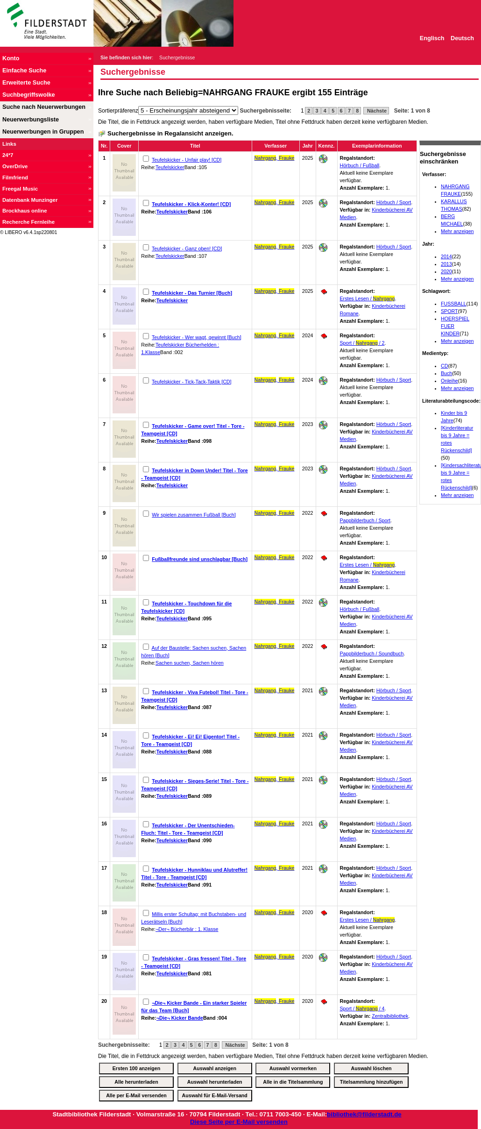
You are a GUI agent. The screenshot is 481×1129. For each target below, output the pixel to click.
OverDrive (15, 166)
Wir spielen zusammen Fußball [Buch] (193, 515)
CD (444, 366)
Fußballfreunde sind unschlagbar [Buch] (200, 559)
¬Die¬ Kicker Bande (179, 1018)
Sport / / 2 (362, 343)
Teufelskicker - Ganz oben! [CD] (187, 248)
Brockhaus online (24, 210)
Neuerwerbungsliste (30, 119)
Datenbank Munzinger (29, 200)
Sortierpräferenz (118, 110)
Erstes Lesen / (367, 298)
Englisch (432, 38)
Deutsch (462, 38)
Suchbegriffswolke (28, 95)
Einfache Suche (24, 70)
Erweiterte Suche (26, 82)
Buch (446, 373)
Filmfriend (15, 177)
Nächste (376, 111)
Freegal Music (20, 189)
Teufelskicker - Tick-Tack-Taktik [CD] (192, 381)
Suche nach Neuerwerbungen (43, 107)
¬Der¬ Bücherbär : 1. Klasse (187, 929)
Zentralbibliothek (390, 1016)
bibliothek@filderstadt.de (364, 1114)
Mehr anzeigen (457, 231)
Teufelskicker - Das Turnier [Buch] (192, 293)
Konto (11, 58)
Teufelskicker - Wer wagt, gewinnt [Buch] (196, 337)
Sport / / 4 (362, 1008)
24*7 (7, 155)
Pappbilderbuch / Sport (365, 520)
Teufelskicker (170, 167)
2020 (446, 271)
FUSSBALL (454, 303)
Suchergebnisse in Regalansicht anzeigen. (170, 133)
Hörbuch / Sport (393, 202)
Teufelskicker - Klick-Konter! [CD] (191, 204)
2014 (446, 256)
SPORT (449, 311)
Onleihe (449, 380)
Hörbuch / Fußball (360, 165)
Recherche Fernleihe (28, 222)
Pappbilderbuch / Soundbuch (372, 653)
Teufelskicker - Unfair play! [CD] (186, 160)
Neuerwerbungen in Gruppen (43, 131)
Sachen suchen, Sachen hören (190, 663)
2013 (446, 264)
